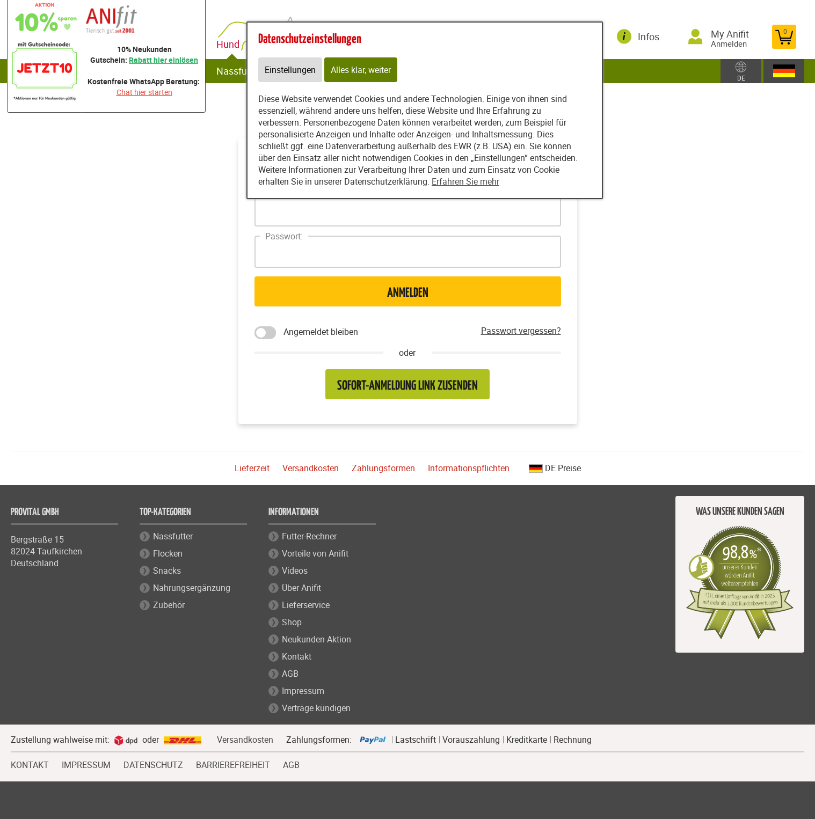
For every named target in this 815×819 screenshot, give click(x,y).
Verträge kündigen (316, 708)
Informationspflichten (469, 468)
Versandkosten (310, 468)
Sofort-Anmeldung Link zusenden (407, 386)
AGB (290, 673)
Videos (295, 570)
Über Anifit (301, 588)
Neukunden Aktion (316, 639)
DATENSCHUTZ (153, 764)
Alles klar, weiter (361, 70)
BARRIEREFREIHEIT (233, 764)
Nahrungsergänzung (191, 588)
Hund (230, 44)
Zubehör (169, 605)
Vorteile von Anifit (315, 553)
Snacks (167, 570)
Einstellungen (290, 70)
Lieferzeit (252, 468)
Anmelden (407, 293)
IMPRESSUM (86, 764)
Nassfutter (239, 70)
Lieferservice (306, 605)
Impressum (303, 691)
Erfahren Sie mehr (465, 181)
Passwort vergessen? (521, 331)
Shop (292, 622)
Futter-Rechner (309, 536)
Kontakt (296, 656)
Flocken (168, 553)
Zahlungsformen (383, 468)
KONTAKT (30, 764)
